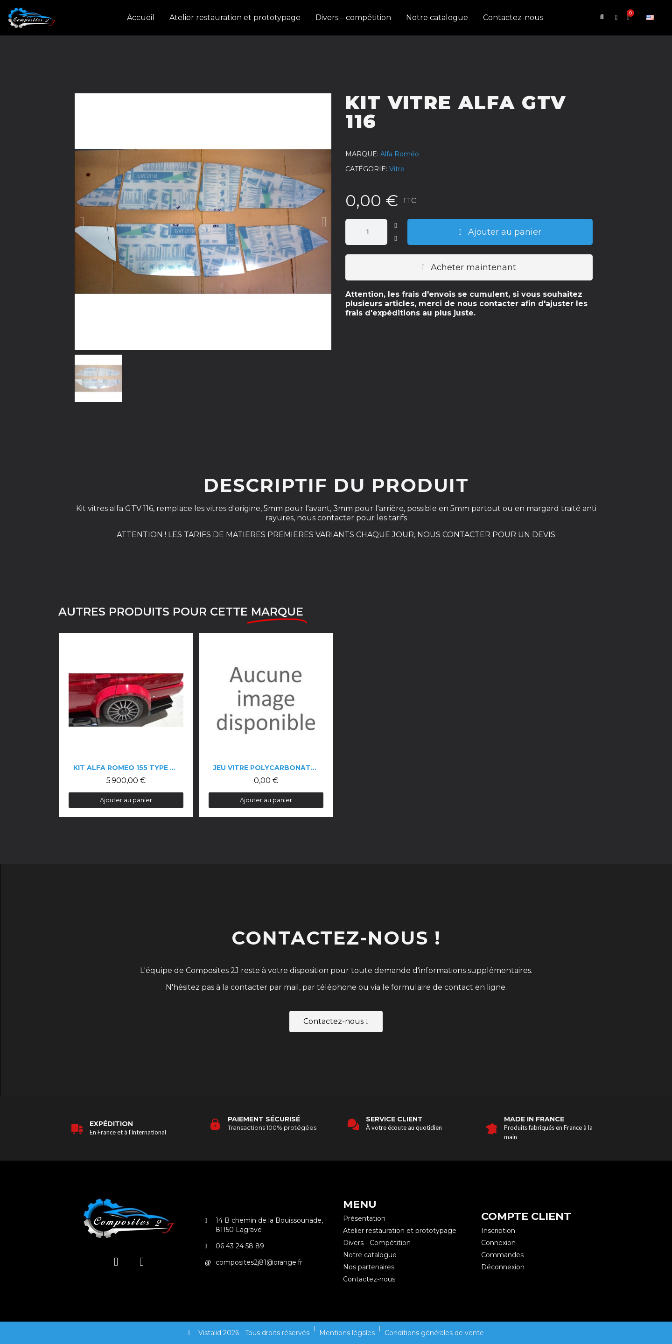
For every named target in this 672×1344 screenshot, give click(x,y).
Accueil (140, 17)
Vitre (397, 169)
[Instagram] (116, 1261)
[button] (602, 18)
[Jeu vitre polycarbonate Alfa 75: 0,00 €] (266, 725)
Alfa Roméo (399, 154)
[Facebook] (142, 1261)
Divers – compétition (353, 17)
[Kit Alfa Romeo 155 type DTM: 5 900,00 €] (126, 725)
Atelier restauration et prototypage (235, 17)
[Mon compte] (616, 17)
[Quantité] (366, 232)
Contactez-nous (513, 17)
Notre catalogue (437, 17)
